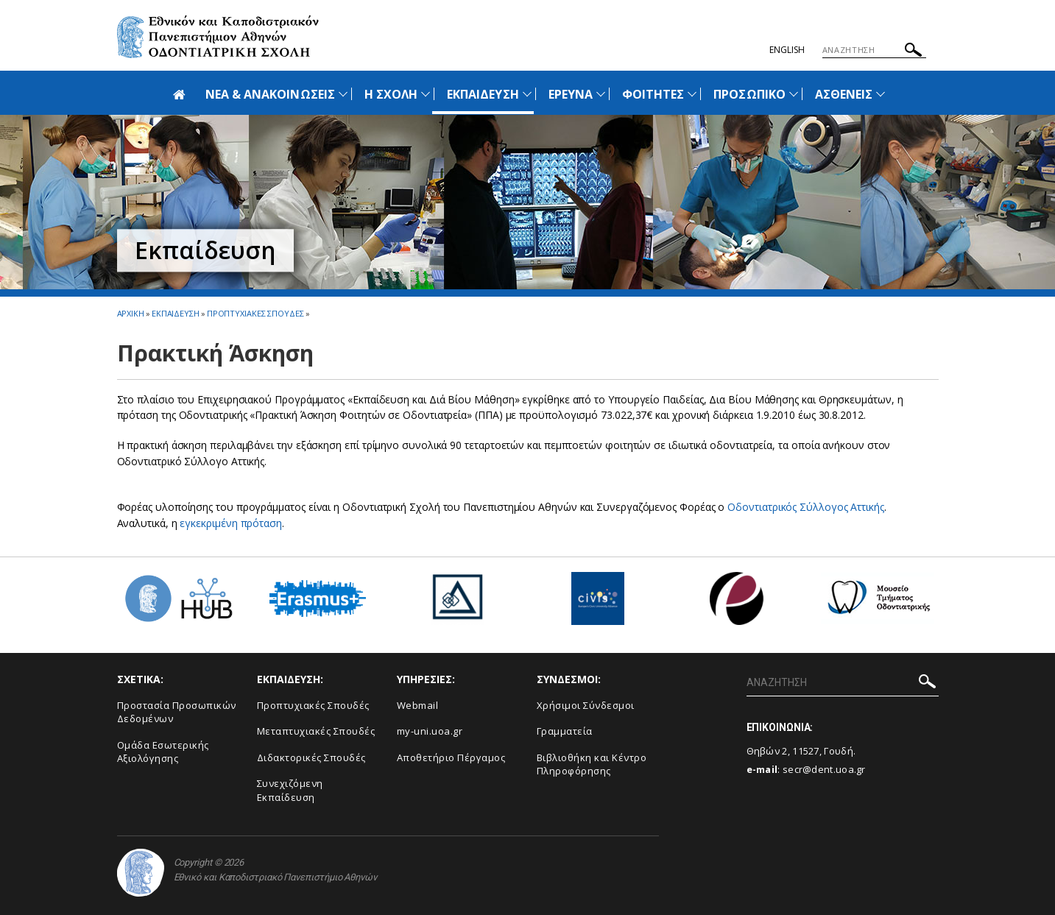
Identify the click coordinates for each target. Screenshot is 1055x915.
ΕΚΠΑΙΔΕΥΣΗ (483, 94)
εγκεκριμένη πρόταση (230, 523)
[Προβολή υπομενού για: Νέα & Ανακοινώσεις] (343, 94)
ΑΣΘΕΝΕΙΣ (843, 94)
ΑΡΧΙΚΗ (130, 313)
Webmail (418, 705)
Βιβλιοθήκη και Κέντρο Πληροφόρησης (592, 764)
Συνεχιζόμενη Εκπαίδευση (290, 790)
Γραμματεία (565, 731)
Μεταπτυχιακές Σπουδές (316, 731)
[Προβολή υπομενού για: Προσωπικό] (794, 94)
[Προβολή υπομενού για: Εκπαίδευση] (527, 94)
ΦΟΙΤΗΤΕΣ (653, 94)
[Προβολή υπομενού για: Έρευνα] (601, 94)
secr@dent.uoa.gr (824, 769)
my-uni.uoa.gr (430, 731)
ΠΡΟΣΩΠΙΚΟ (749, 94)
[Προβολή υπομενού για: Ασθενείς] (880, 94)
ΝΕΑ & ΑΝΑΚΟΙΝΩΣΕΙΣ (270, 94)
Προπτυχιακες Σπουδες (255, 313)
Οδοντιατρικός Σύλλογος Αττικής (805, 507)
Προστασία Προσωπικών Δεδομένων (176, 712)
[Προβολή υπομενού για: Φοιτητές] (692, 94)
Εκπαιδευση (176, 313)
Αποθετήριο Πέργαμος (451, 757)
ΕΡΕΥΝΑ (570, 94)
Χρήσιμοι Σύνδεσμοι (586, 705)
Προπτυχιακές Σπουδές (313, 705)
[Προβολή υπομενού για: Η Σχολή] (425, 94)
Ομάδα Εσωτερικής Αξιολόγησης (163, 752)
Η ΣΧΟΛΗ (390, 94)
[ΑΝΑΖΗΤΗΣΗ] (874, 50)
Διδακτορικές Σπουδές (311, 757)
